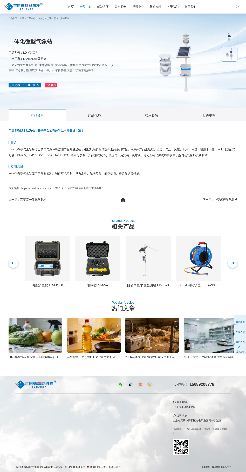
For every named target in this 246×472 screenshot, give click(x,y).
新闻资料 (155, 6)
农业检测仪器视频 (88, 407)
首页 (71, 6)
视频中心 (138, 6)
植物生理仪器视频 (88, 424)
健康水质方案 (52, 419)
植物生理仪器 (22, 424)
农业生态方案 (52, 407)
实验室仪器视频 (87, 430)
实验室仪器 (21, 430)
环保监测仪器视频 (88, 435)
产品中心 (85, 6)
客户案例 (120, 6)
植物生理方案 (52, 424)
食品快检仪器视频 (88, 413)
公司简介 (144, 407)
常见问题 (118, 419)
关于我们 (173, 6)
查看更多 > (21, 441)
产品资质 (144, 413)
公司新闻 (118, 407)
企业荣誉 (144, 419)
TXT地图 (216, 467)
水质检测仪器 (22, 419)
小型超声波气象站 (225, 199)
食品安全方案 (52, 413)
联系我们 (190, 6)
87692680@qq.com (184, 406)
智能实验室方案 (54, 430)
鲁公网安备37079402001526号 (104, 467)
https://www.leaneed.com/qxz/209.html (43, 188)
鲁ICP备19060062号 (75, 467)
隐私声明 (226, 467)
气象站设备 (64, 18)
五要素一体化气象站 (33, 199)
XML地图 (205, 467)
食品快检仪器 (22, 407)
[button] (232, 263)
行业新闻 (118, 413)
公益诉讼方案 (52, 441)
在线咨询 (64, 85)
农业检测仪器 (22, 413)
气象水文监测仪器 (47, 18)
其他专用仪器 (22, 435)
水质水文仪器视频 (88, 419)
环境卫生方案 (52, 435)
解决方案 (103, 6)
